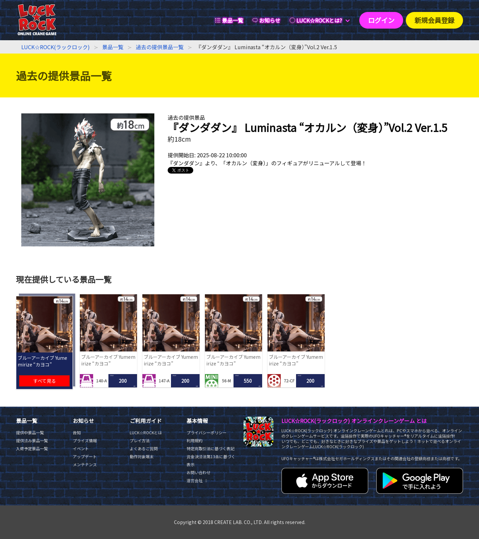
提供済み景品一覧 (32, 440)
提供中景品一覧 (30, 432)
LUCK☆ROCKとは (146, 432)
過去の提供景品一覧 (160, 47)
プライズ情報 (85, 440)
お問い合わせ (199, 472)
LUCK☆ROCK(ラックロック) (55, 47)
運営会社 (198, 480)
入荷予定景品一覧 (32, 448)
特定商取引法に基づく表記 (211, 448)
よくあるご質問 (144, 448)
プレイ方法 (140, 440)
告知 (77, 432)
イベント (81, 448)
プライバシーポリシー (207, 432)
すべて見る (44, 380)
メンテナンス (85, 464)
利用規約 (195, 440)
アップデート (85, 456)
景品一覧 (112, 47)
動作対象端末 (142, 456)
